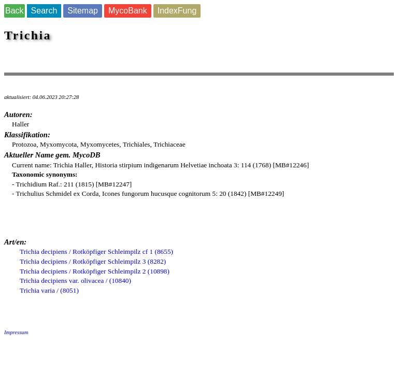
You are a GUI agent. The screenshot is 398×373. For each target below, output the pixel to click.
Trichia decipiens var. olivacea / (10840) (75, 280)
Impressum (16, 332)
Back (14, 10)
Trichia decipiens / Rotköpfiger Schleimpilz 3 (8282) (93, 261)
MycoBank (127, 10)
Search (44, 10)
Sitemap (82, 10)
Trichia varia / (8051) (49, 290)
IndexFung (177, 10)
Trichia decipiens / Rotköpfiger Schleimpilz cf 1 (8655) (96, 251)
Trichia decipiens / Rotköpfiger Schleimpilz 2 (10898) (94, 271)
